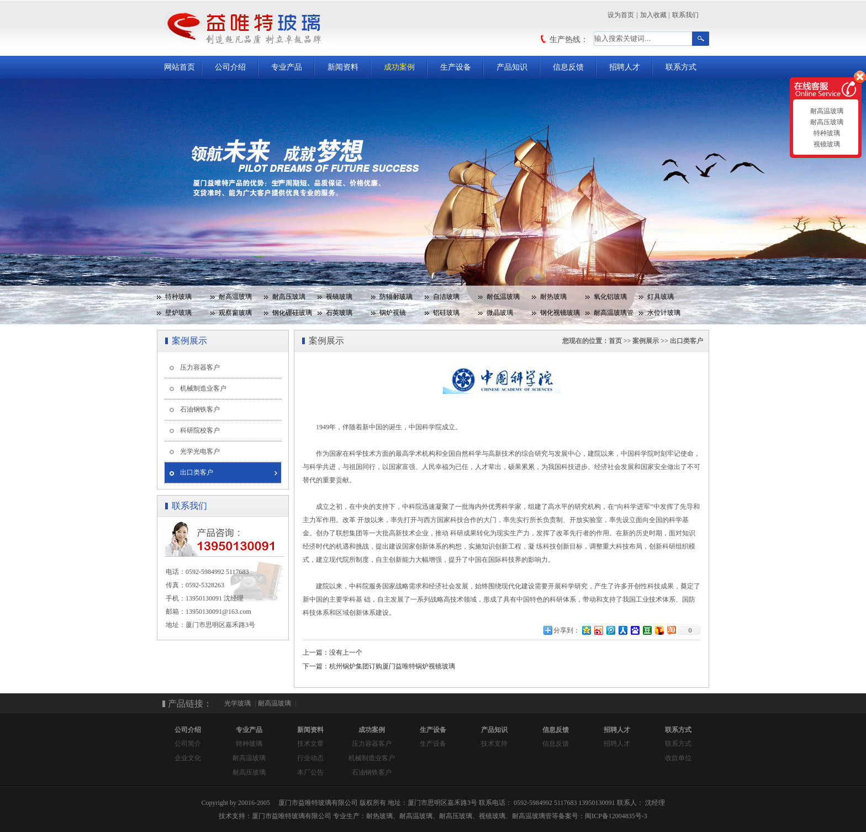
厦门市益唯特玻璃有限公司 (291, 816)
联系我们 (685, 15)
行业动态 (310, 758)
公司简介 (188, 743)
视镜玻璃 (339, 297)
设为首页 (621, 15)
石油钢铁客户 (200, 409)
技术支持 (494, 743)
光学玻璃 (237, 703)
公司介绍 (230, 67)
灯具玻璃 (660, 297)
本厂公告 (310, 772)
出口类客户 (196, 472)
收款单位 (678, 758)
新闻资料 (343, 67)
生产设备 (455, 67)
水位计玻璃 (663, 313)
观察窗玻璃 (235, 313)
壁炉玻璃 (178, 313)
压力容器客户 (200, 367)
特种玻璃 (178, 297)
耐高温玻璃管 (613, 313)
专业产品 (286, 67)
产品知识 (512, 67)
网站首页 (179, 67)
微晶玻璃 (500, 313)
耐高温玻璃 (235, 297)
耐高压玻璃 (288, 297)
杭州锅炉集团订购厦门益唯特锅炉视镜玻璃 (392, 666)
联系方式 (681, 67)
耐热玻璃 (553, 297)
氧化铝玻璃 (610, 297)
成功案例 (399, 67)
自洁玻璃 (446, 297)
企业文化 (188, 758)
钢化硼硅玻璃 (292, 313)
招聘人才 (624, 67)
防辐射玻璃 (396, 297)
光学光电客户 (200, 451)
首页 (615, 341)
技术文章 (310, 743)
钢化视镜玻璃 (560, 313)
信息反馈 (568, 67)
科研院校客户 (200, 430)
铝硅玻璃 (446, 313)
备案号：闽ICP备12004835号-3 (602, 816)
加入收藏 (653, 15)
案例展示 (645, 341)
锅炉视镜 (392, 313)
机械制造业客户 (203, 388)
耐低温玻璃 (503, 297)
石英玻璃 (339, 313)
